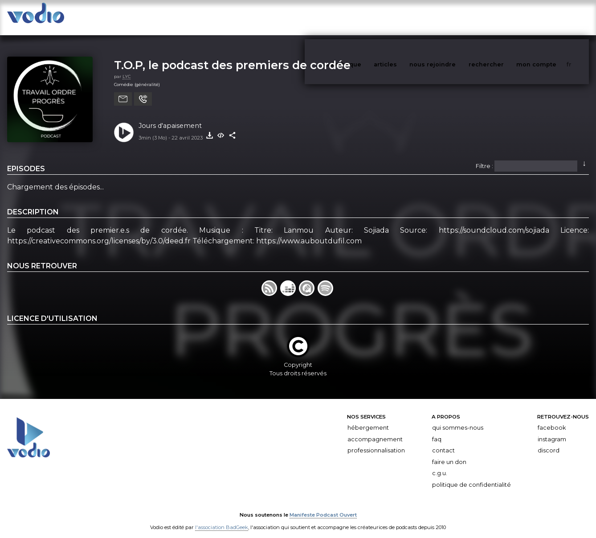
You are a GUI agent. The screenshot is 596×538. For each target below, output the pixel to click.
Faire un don (449, 453)
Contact (443, 441)
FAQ (436, 430)
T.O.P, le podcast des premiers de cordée (232, 56)
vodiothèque (363, 17)
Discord (548, 441)
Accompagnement (375, 430)
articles (405, 17)
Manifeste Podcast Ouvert (323, 506)
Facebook (552, 418)
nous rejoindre (451, 17)
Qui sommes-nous (457, 418)
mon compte (551, 17)
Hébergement (368, 418)
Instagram (552, 430)
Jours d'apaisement (170, 117)
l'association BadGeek (221, 518)
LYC (126, 67)
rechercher (502, 17)
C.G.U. (439, 464)
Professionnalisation (376, 441)
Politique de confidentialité (471, 475)
